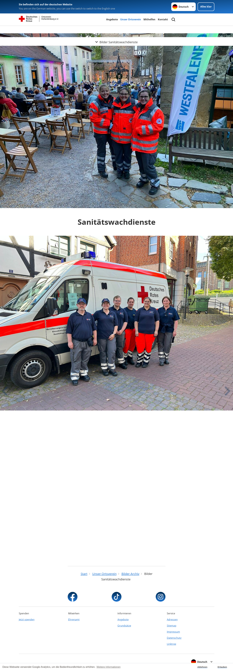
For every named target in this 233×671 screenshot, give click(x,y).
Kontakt (163, 19)
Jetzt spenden (27, 619)
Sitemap (171, 625)
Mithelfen (149, 19)
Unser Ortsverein (130, 19)
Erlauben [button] (222, 667)
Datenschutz (174, 638)
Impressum (173, 631)
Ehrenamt (74, 619)
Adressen (172, 619)
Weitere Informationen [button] (109, 667)
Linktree (171, 644)
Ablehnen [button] (202, 667)
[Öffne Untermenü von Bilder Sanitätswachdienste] (116, 29)
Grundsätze (124, 625)
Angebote (112, 19)
